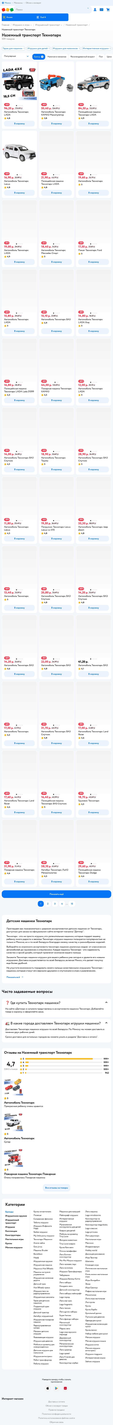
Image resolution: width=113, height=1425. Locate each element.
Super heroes (65, 1315)
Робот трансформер (43, 1360)
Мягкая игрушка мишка (95, 1341)
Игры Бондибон (92, 1280)
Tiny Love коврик (67, 1244)
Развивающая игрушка (43, 1337)
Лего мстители (66, 1268)
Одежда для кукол (93, 1320)
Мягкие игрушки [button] (14, 1247)
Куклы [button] (8, 1243)
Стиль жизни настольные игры (96, 1275)
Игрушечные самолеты (44, 1297)
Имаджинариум (92, 1247)
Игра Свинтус (91, 1288)
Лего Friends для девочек (66, 1358)
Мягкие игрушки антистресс (92, 1349)
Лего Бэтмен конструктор (65, 1255)
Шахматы (89, 1261)
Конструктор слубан (68, 1363)
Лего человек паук (67, 1264)
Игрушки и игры (21, 24)
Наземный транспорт (77, 24)
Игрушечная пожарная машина (44, 1321)
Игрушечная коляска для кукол (96, 1325)
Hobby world (91, 1250)
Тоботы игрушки (41, 1222)
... (67, 903)
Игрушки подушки (93, 1354)
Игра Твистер (91, 1258)
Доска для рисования (94, 1254)
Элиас (88, 1284)
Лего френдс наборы (68, 1319)
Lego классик (91, 1228)
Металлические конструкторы (66, 1345)
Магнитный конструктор (65, 1323)
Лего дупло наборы (68, 1312)
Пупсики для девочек (95, 1317)
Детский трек (40, 1284)
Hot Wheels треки (42, 1288)
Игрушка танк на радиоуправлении (42, 1292)
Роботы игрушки (41, 1364)
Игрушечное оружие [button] (16, 1215)
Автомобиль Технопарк (19, 1102)
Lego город (64, 1297)
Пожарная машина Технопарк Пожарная (30, 1174)
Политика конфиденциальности (56, 1414)
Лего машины (91, 1211)
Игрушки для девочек (43, 1341)
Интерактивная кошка (95, 1358)
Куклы (88, 1306)
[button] (41, 17)
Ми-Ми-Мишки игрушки (70, 1260)
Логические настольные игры (96, 1269)
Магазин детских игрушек (41, 1332)
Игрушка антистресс (43, 1356)
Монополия (90, 1295)
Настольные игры (93, 1239)
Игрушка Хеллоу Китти (69, 1279)
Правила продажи (56, 1410)
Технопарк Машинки (43, 1239)
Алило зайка (39, 1243)
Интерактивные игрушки (66, 1220)
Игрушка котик (92, 1345)
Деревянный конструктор (65, 1339)
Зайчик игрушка (92, 1361)
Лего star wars (65, 1301)
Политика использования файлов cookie (56, 1418)
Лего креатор (65, 1350)
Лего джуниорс (92, 1236)
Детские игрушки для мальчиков (43, 1351)
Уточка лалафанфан (68, 1251)
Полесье (37, 1215)
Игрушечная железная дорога (43, 1279)
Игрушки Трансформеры (70, 1271)
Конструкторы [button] (13, 1235)
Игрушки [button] (10, 1227)
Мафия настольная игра (95, 1291)
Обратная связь (56, 1422)
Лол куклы (90, 1302)
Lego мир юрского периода (67, 1333)
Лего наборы (65, 1282)
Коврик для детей (67, 1230)
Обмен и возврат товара (57, 1406)
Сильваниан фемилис (43, 1219)
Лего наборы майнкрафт (70, 1293)
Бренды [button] (9, 1211)
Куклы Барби (91, 1309)
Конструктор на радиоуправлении (93, 1220)
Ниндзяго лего (66, 1286)
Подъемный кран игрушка (41, 1307)
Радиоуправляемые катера (42, 1326)
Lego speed (64, 1353)
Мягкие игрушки (92, 1337)
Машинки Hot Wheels (43, 1268)
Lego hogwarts (65, 1304)
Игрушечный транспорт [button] (12, 1221)
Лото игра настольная (95, 1298)
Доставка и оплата (56, 1401)
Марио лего (64, 1328)
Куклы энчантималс (42, 1211)
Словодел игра (92, 1265)
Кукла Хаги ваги (66, 1247)
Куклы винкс (91, 1330)
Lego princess (91, 1232)
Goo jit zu (38, 1247)
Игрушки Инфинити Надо (43, 1227)
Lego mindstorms (93, 1215)
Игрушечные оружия (43, 1261)
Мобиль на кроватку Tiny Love (68, 1235)
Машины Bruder (41, 1250)
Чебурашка (64, 1275)
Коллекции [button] (11, 1231)
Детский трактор (41, 1312)
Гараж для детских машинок (42, 1302)
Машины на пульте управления (42, 1273)
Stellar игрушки (40, 1232)
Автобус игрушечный (43, 1316)
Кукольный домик (93, 1313)
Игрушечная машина (43, 1265)
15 (72, 903)
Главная (5, 24)
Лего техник (65, 1308)
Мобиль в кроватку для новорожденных (44, 1345)
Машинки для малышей (69, 1211)
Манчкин (89, 1243)
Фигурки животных (68, 1240)
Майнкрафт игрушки (68, 1215)
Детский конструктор (69, 1290)
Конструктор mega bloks (96, 1225)
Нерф (36, 1258)
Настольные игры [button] (14, 1239)
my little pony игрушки (44, 1236)
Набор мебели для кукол (96, 1334)
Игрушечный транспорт (47, 24)
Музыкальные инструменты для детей (70, 1225)
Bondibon (38, 1254)
